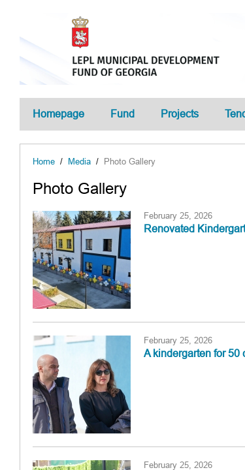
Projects (180, 113)
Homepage (58, 113)
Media (79, 161)
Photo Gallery (129, 161)
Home (44, 161)
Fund (122, 113)
